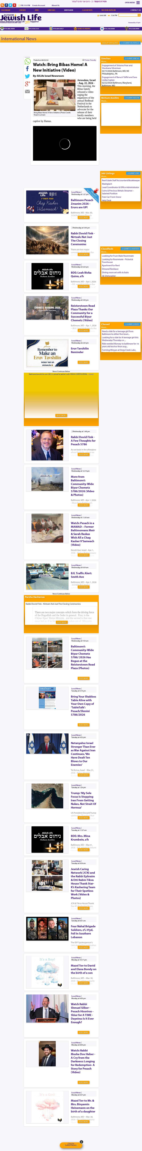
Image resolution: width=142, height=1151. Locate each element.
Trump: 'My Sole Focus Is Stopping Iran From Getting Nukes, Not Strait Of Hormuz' (83, 800)
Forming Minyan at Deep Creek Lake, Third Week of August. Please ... (119, 351)
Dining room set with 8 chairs (115, 272)
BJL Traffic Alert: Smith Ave (81, 574)
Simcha (136, 58)
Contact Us (135, 10)
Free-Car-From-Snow (111, 196)
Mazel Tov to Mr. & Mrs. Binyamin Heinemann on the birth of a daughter (83, 1106)
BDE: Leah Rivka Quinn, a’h (81, 274)
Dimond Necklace (110, 268)
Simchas (51, 10)
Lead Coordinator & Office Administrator (120, 187)
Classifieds (87, 10)
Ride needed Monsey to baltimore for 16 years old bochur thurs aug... (120, 345)
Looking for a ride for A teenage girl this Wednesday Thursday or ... (120, 339)
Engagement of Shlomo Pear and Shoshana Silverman (117, 66)
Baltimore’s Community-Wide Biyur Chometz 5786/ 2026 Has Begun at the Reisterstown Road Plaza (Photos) (83, 657)
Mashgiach (107, 183)
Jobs (37, 10)
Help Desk (106, 200)
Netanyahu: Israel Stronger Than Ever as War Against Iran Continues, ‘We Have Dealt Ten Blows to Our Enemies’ (83, 753)
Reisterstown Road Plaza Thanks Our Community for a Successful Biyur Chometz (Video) (83, 313)
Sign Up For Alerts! (110, 43)
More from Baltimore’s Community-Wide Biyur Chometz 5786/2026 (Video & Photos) (82, 485)
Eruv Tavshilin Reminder (80, 350)
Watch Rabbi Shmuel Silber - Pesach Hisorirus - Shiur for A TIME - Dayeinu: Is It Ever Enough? (82, 1013)
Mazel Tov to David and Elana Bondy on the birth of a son (83, 969)
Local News (76, 192)
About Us (55, 5)
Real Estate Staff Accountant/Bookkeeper (121, 180)
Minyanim (68, 10)
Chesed (22, 10)
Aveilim (136, 98)
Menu (132, 2)
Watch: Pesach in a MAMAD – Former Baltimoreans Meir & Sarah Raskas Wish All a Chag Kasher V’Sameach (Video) (83, 533)
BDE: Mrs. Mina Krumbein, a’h (80, 837)
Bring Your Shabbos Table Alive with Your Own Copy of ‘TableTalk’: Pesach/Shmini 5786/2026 (83, 705)
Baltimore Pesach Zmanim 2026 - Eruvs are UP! (82, 203)
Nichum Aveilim (109, 10)
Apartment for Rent (111, 265)
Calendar (5, 10)
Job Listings (108, 173)
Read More (83, 217)
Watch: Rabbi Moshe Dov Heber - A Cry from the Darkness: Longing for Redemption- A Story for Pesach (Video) (83, 1061)
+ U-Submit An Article (130, 43)
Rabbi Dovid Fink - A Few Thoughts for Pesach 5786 (83, 440)
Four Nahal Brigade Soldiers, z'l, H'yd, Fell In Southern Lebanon (83, 931)
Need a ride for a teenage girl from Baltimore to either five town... (117, 332)
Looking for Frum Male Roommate (118, 255)
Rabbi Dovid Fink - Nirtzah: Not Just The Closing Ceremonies (83, 238)
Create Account (38, 5)
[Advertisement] (74, 172)
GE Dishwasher (109, 275)
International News (18, 38)
